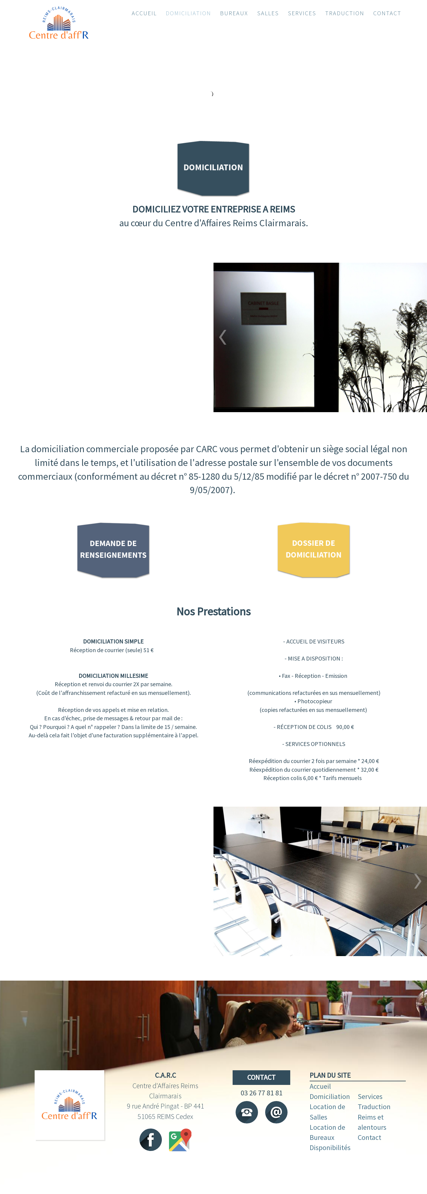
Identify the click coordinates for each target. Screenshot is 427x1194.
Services (371, 1113)
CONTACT (261, 1094)
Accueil (321, 1103)
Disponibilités (330, 1164)
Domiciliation (330, 1113)
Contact (370, 1154)
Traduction (375, 1123)
